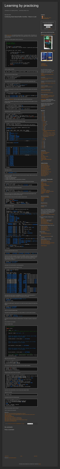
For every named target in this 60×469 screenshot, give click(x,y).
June (44, 128)
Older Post (35, 456)
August (44, 125)
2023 (43, 116)
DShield (42, 186)
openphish (42, 206)
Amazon (54, 34)
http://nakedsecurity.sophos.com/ (46, 171)
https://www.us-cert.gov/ (44, 165)
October (44, 122)
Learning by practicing (21, 5)
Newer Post (6, 456)
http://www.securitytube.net (45, 152)
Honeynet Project (43, 158)
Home (21, 456)
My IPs (42, 182)
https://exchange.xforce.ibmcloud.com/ (47, 223)
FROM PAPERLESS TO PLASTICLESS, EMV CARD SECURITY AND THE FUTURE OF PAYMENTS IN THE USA (47, 96)
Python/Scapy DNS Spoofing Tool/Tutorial (47, 92)
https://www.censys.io (44, 226)
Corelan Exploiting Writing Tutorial (46, 159)
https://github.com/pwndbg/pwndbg (10, 420)
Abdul (44, 16)
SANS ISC (42, 187)
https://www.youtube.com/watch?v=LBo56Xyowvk (13, 417)
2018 (43, 142)
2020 (43, 120)
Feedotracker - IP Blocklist (45, 192)
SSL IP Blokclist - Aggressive (45, 190)
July (43, 126)
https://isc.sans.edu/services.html (46, 236)
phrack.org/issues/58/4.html (9, 416)
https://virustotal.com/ (44, 221)
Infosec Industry (43, 175)
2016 (43, 145)
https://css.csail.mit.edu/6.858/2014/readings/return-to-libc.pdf (15, 413)
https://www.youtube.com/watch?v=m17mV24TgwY (13, 418)
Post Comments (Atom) (12, 457)
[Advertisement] (21, 27)
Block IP (42, 193)
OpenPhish (42, 198)
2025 (43, 113)
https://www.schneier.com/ (45, 173)
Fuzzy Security (43, 157)
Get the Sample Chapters (47, 51)
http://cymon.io (43, 218)
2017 (43, 143)
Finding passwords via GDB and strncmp (49, 134)
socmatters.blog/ (43, 151)
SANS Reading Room (44, 164)
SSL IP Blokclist (43, 189)
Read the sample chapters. (45, 35)
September (44, 124)
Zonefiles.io (42, 188)
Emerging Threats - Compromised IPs (47, 181)
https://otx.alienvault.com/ (45, 222)
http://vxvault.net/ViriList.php (45, 240)
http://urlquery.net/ (43, 220)
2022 (43, 117)
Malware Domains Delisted (45, 197)
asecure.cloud (43, 99)
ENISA (42, 154)
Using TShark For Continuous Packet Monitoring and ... (48, 136)
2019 (43, 141)
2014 (43, 147)
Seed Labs (42, 155)
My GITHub (42, 108)
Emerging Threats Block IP (45, 185)
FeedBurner (50, 28)
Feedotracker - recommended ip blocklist (47, 191)
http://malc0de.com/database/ (45, 243)
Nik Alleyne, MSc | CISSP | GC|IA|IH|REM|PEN (47, 18)
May (43, 129)
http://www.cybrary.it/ (44, 153)
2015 (43, 146)
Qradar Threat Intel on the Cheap (45, 90)
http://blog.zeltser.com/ (44, 172)
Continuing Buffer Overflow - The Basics (49, 132)
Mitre (42, 160)
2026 (43, 112)
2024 (43, 114)
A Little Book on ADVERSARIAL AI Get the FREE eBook (44, 64)
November (44, 121)
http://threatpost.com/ (44, 170)
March (44, 139)
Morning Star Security (44, 174)
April (43, 138)
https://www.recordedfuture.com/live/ (46, 219)
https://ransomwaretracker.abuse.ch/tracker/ (47, 242)
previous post (9, 35)
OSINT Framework (44, 245)
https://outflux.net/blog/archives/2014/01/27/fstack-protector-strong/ (16, 419)
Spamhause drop (43, 183)
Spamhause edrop (44, 184)
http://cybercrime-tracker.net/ (45, 241)
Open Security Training (44, 156)
